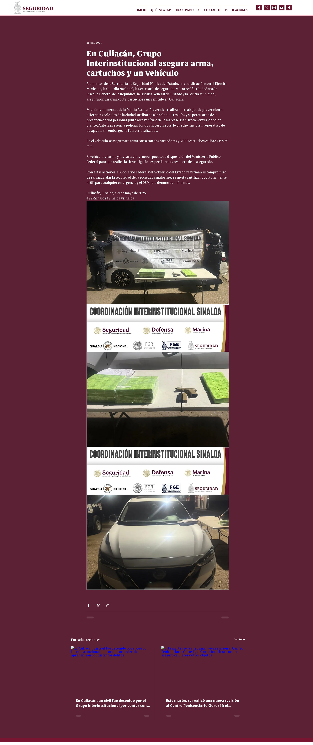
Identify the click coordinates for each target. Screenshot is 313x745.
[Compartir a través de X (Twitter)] (98, 605)
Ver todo (240, 639)
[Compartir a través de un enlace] (107, 605)
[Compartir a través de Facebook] (88, 605)
